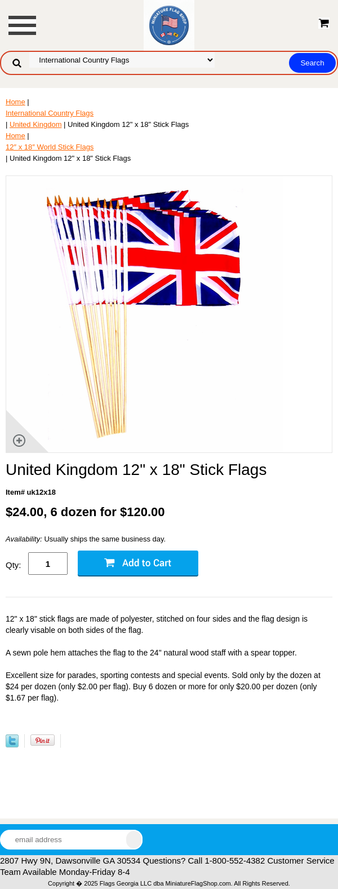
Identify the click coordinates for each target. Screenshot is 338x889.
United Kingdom (36, 124)
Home (15, 102)
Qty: (13, 565)
